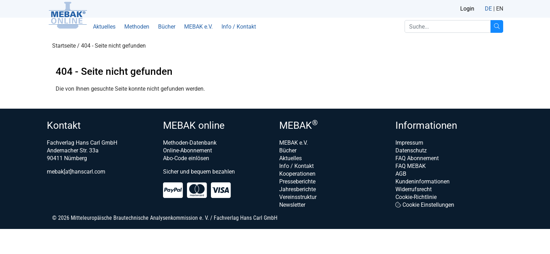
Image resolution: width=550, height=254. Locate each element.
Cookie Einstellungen (424, 204)
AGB (400, 173)
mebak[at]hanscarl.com (76, 171)
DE (488, 8)
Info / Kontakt (238, 26)
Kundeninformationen (422, 181)
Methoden (136, 26)
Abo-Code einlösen (186, 158)
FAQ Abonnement (417, 158)
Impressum (409, 142)
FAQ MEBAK (410, 166)
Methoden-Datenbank (190, 142)
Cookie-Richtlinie (416, 197)
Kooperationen (297, 173)
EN (499, 8)
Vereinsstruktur (298, 197)
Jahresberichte (297, 189)
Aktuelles (104, 26)
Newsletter (292, 204)
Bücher (166, 26)
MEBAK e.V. (198, 26)
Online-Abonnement (187, 150)
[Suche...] (496, 26)
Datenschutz (411, 150)
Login (467, 8)
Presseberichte (297, 181)
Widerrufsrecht (413, 189)
